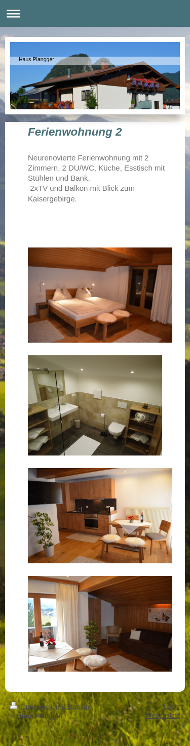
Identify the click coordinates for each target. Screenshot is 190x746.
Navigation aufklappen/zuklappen (95, 13)
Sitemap (77, 707)
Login (172, 706)
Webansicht (162, 715)
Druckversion (35, 707)
